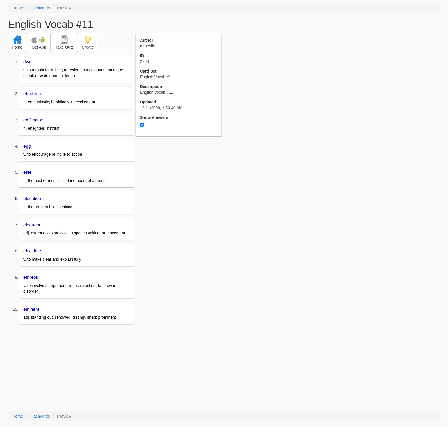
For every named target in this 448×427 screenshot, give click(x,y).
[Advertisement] (182, 192)
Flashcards (40, 8)
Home (17, 8)
